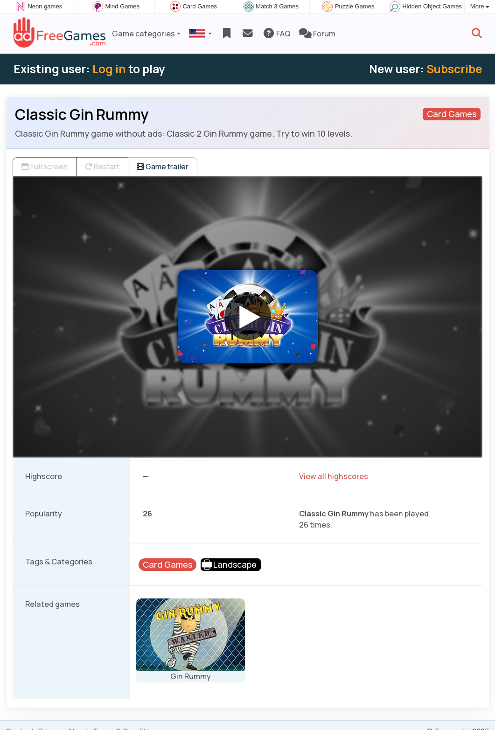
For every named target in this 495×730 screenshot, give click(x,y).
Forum (317, 33)
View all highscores (333, 476)
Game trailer (162, 166)
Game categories (143, 33)
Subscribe (454, 68)
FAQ (276, 33)
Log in (109, 68)
